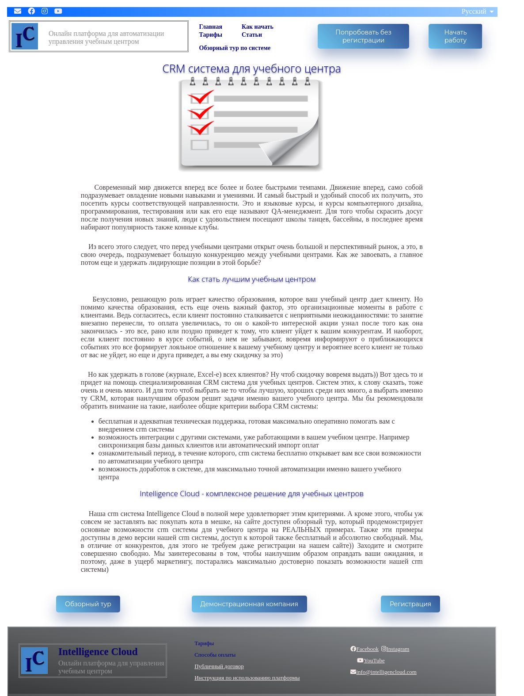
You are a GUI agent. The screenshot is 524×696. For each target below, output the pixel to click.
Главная (210, 26)
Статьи (252, 34)
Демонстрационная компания (249, 604)
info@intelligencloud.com (383, 672)
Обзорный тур (88, 604)
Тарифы (210, 34)
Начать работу (455, 36)
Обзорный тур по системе (235, 48)
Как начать (257, 26)
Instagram (395, 649)
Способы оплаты (214, 654)
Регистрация (410, 604)
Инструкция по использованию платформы (247, 677)
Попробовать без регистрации (363, 36)
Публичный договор (219, 666)
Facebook (364, 649)
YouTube (367, 660)
